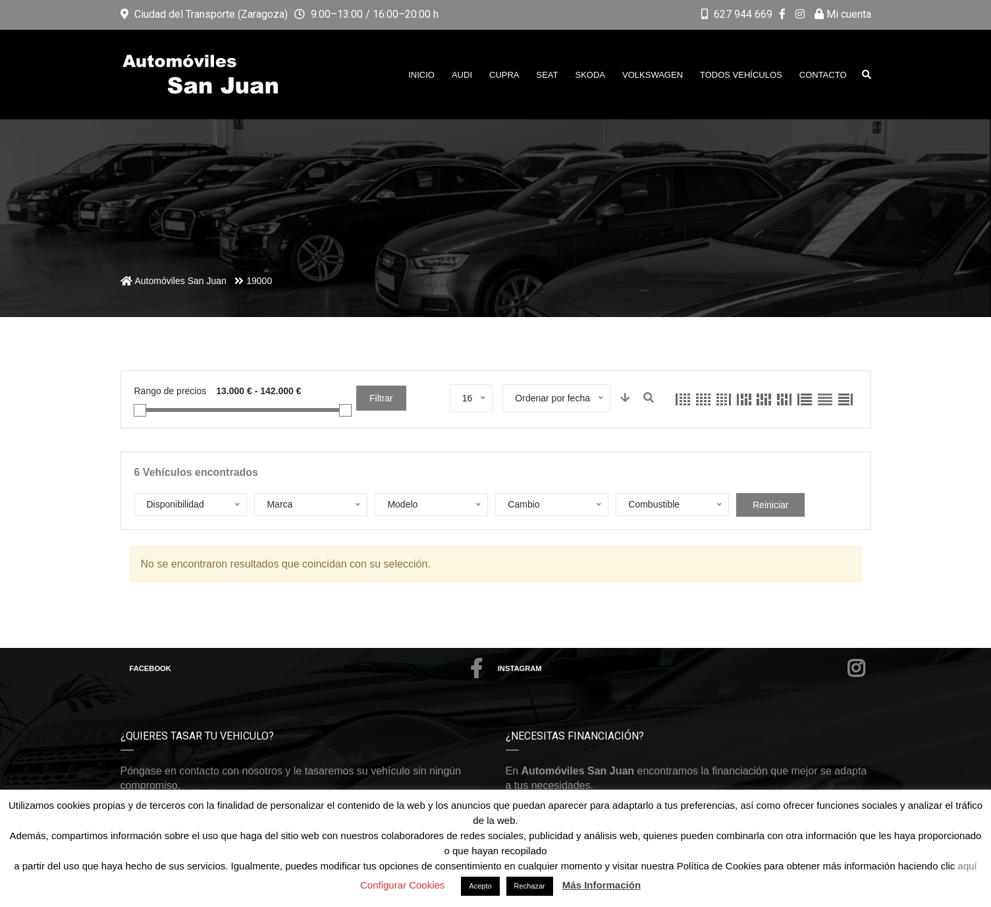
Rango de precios (170, 391)
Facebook (306, 668)
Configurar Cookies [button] (402, 885)
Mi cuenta (843, 14)
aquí (967, 865)
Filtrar (381, 398)
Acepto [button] (480, 886)
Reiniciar (770, 505)
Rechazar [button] (529, 886)
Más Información (601, 885)
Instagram (681, 668)
